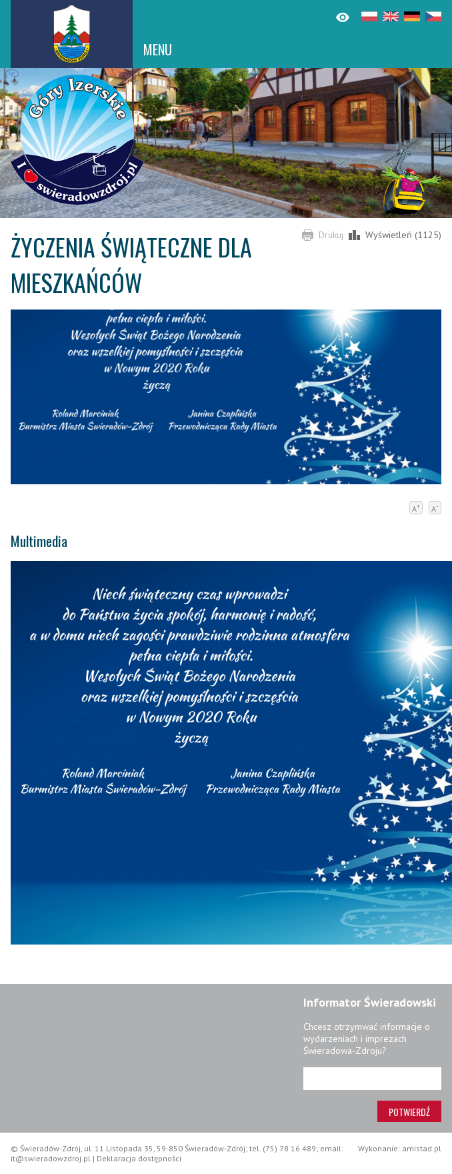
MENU (157, 49)
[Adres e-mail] (372, 1079)
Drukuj (331, 235)
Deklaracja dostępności (139, 1158)
